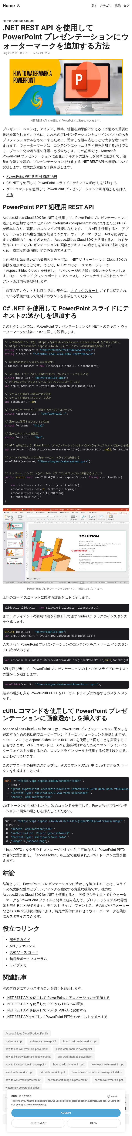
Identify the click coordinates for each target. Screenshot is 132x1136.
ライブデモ (18, 965)
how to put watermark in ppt (107, 1064)
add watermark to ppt (52, 1072)
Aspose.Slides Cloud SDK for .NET (28, 218)
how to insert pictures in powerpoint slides (97, 1072)
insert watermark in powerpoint (74, 1049)
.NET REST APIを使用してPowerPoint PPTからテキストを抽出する (57, 1017)
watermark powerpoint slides (22, 1087)
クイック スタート (84, 290)
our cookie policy (37, 1104)
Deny (93, 1123)
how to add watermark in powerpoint (26, 1049)
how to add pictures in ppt (68, 1064)
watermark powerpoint (43, 1041)
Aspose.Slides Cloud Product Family (26, 1033)
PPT (49, 223)
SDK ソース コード (24, 952)
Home (9, 5)
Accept (66, 1112)
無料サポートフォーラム (28, 959)
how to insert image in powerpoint (67, 1079)
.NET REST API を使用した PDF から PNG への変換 (44, 1004)
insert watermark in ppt (19, 1072)
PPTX (121, 223)
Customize (38, 1123)
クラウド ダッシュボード (39, 276)
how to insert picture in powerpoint (25, 1064)
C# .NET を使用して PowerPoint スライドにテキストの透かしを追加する (61, 183)
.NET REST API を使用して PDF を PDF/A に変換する (46, 1010)
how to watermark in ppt (109, 1079)
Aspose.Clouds (23, 21)
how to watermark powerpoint (23, 1079)
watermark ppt (13, 1041)
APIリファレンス (22, 946)
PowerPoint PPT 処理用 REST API (31, 176)
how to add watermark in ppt (80, 1041)
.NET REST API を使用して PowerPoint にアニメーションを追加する (58, 998)
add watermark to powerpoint (75, 1056)
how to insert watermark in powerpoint (28, 1056)
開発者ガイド (20, 939)
